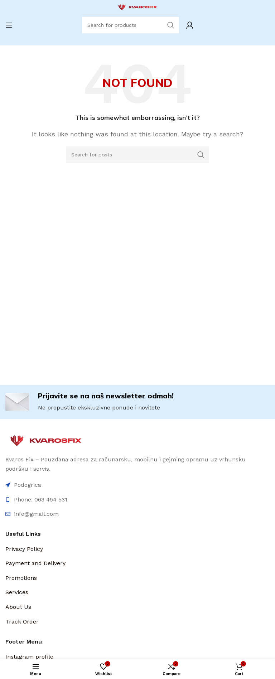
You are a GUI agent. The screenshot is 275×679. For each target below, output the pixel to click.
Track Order (22, 621)
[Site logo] (138, 6)
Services (16, 592)
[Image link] (45, 440)
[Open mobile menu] (9, 25)
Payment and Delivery (35, 563)
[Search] (137, 154)
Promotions (21, 577)
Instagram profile (29, 656)
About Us (18, 606)
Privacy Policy (24, 548)
